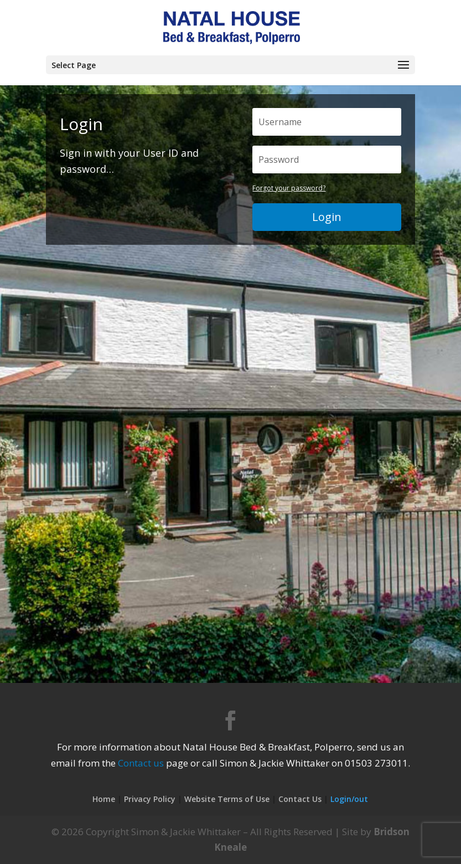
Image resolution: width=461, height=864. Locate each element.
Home (103, 799)
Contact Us (300, 799)
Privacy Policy (149, 799)
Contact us (141, 763)
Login (326, 216)
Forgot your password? (288, 188)
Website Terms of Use (227, 799)
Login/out (349, 799)
